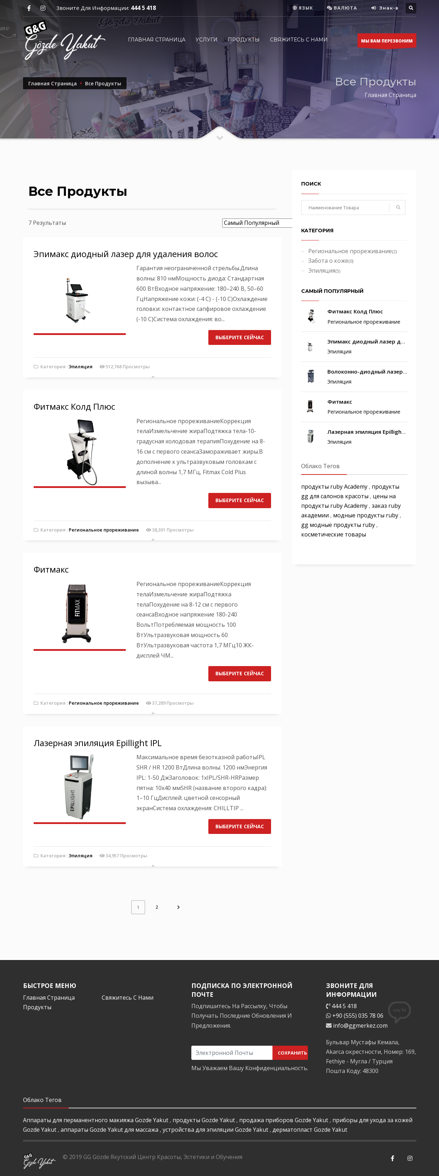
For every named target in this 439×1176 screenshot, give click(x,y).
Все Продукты (103, 83)
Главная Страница (156, 39)
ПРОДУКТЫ (244, 39)
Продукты (37, 1007)
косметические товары (333, 534)
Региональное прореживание (104, 530)
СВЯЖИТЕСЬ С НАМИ (299, 39)
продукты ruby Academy (335, 486)
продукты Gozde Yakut (204, 1120)
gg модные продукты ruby (338, 525)
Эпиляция (80, 366)
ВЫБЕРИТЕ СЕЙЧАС (239, 337)
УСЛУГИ (207, 39)
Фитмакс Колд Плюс (74, 406)
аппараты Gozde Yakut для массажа (110, 1130)
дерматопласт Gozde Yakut (309, 1130)
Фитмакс (51, 569)
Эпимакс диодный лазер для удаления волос (126, 254)
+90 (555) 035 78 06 (357, 1015)
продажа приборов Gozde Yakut (284, 1120)
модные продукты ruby (366, 515)
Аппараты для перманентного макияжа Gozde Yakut (96, 1120)
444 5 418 (143, 8)
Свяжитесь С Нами (127, 997)
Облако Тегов (320, 466)
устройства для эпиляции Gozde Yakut (216, 1130)
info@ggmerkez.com (360, 1025)
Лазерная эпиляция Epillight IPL (98, 743)
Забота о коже (330, 261)
